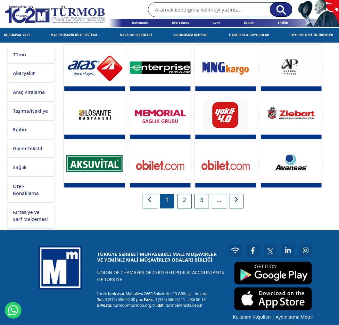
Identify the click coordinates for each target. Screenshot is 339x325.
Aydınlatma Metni (294, 317)
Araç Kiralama (29, 92)
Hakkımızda (140, 23)
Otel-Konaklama (26, 190)
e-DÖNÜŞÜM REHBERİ (190, 35)
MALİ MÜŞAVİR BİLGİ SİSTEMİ (76, 35)
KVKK (216, 23)
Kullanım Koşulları (252, 317)
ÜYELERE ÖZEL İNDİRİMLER (312, 35)
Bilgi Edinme (180, 23)
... (218, 199)
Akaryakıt (24, 73)
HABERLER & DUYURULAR (249, 35)
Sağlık (20, 167)
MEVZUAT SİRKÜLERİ (136, 35)
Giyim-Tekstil (27, 148)
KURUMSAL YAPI (18, 35)
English (283, 23)
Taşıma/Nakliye (30, 111)
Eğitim (20, 129)
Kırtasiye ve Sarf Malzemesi (30, 216)
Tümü (19, 54)
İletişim (249, 23)
